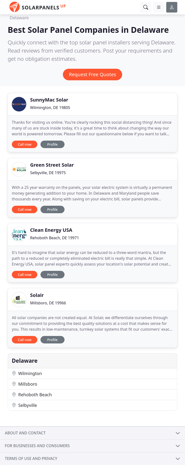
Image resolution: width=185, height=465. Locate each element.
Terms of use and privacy (31, 458)
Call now (24, 144)
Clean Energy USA (51, 230)
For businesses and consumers (37, 445)
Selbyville (24, 405)
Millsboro (24, 384)
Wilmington (27, 373)
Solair (37, 295)
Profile (52, 144)
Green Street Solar (52, 165)
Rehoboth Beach (32, 394)
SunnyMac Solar (49, 99)
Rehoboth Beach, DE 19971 (54, 237)
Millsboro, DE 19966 (48, 303)
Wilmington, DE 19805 (50, 107)
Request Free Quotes (92, 74)
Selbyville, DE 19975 (48, 172)
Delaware (19, 18)
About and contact (25, 433)
